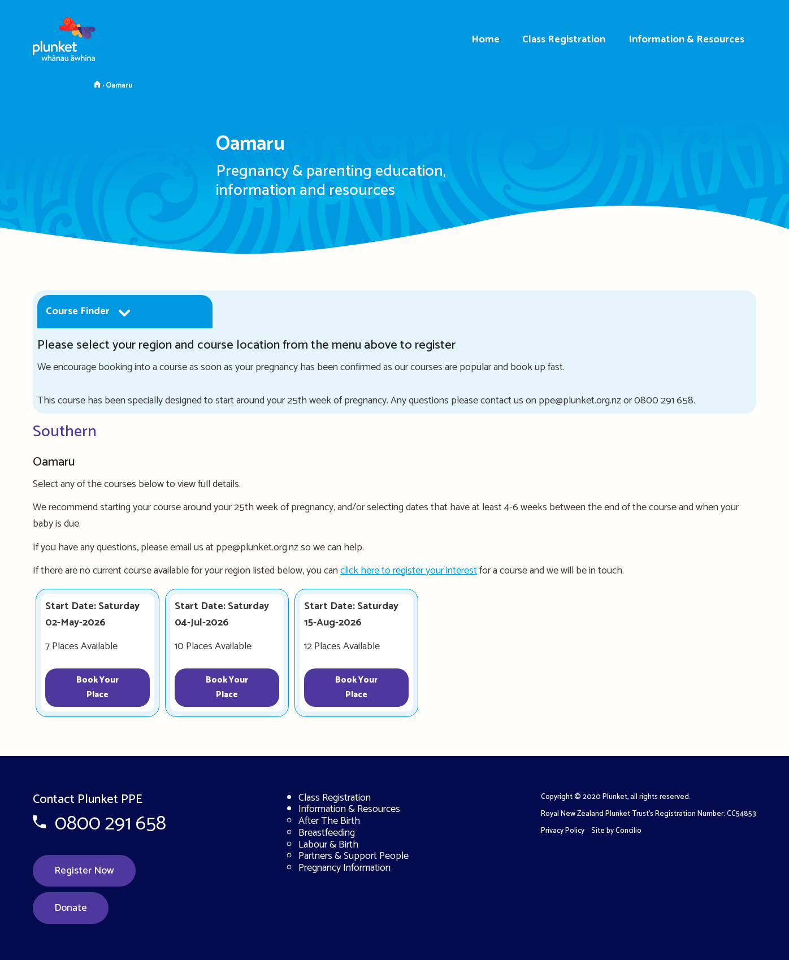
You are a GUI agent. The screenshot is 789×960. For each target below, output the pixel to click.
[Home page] (73, 35)
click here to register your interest (408, 570)
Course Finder (78, 311)
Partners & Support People (353, 856)
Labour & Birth (328, 844)
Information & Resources (686, 40)
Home (485, 40)
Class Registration (563, 40)
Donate (70, 908)
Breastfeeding (326, 832)
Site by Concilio (616, 831)
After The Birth (329, 821)
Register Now (84, 870)
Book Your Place (97, 687)
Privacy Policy (562, 831)
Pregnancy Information (344, 867)
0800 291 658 (110, 824)
